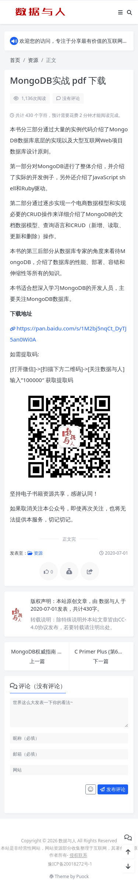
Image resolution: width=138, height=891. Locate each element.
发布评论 (112, 789)
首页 (15, 59)
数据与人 (110, 600)
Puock (82, 876)
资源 (33, 59)
